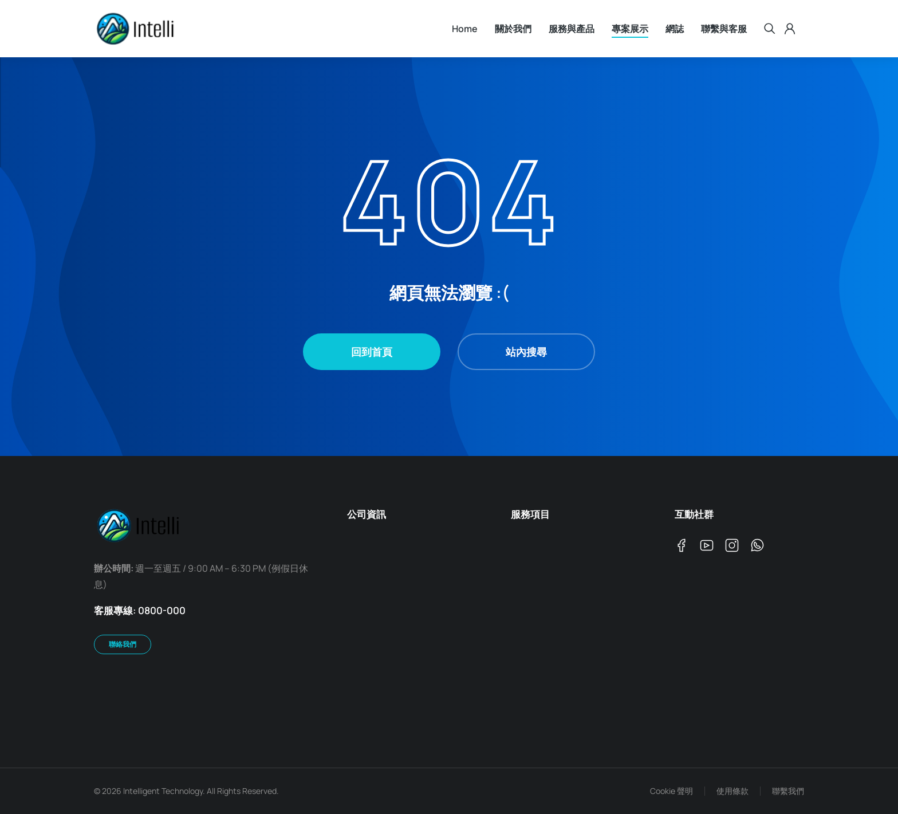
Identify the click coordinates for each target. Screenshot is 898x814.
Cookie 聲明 (671, 790)
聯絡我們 (122, 644)
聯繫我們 (788, 790)
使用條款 (732, 790)
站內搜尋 (526, 352)
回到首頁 (371, 352)
